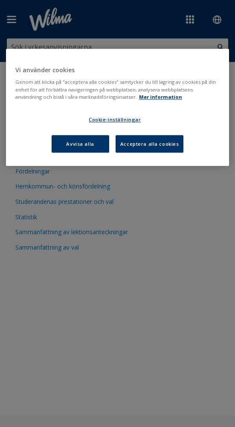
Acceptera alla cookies (149, 144)
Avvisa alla (80, 144)
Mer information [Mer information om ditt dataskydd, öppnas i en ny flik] (160, 97)
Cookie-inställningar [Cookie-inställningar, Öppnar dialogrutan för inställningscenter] (115, 119)
